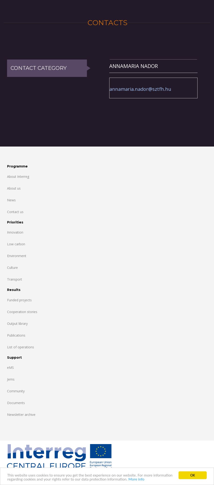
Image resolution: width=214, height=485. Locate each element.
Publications (16, 335)
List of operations (20, 347)
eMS (10, 367)
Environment (16, 256)
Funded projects (19, 300)
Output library (17, 323)
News (11, 200)
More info (136, 479)
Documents (16, 403)
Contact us (15, 212)
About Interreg (18, 176)
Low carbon (16, 244)
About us (14, 188)
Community (16, 391)
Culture (12, 267)
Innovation (15, 232)
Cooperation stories (22, 312)
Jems (11, 379)
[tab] (153, 66)
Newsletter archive (21, 414)
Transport (14, 279)
